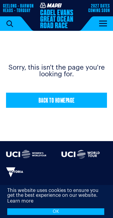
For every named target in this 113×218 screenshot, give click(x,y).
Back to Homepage (57, 100)
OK (56, 211)
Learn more (20, 201)
